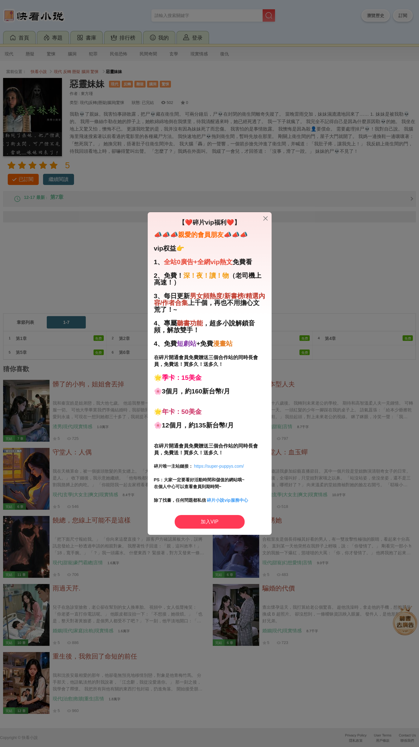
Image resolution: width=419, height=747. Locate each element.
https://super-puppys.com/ (219, 466)
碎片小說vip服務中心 (227, 500)
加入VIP (210, 521)
